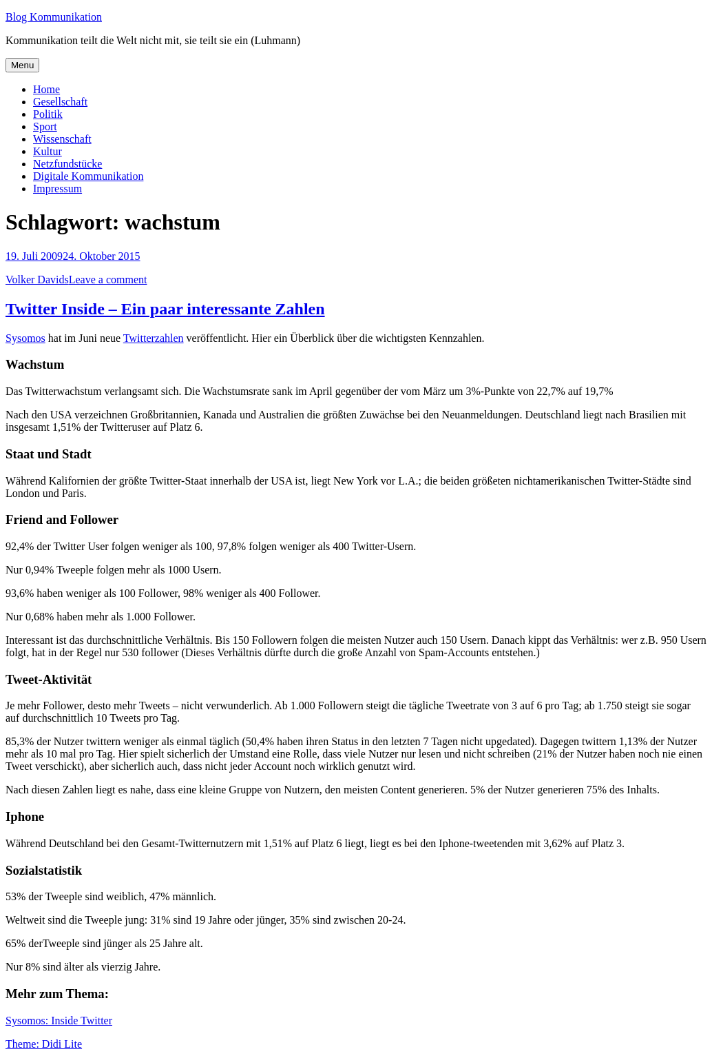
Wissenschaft (62, 139)
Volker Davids (37, 279)
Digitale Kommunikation (88, 176)
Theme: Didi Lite (44, 1044)
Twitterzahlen (153, 338)
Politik (48, 114)
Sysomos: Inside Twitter (59, 1020)
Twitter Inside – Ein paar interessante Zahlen (165, 309)
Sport (45, 126)
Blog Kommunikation (54, 17)
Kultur (47, 151)
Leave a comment (108, 279)
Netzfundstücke (67, 164)
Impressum (57, 188)
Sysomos (25, 338)
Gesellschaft (60, 102)
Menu (22, 65)
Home (46, 89)
